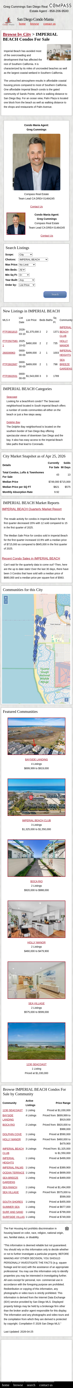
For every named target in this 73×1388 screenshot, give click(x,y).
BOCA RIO (9, 1124)
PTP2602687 (10, 364)
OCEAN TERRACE (13, 1172)
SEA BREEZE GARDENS (66, 364)
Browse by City (17, 34)
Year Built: (11, 279)
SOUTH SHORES (13, 1201)
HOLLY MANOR (12, 1139)
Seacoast (12, 396)
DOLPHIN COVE (12, 1134)
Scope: (9, 254)
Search (31, 1385)
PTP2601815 (10, 331)
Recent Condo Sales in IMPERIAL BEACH (31, 558)
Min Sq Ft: (11, 274)
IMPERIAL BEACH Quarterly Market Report (32, 509)
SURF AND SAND (13, 1212)
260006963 (9, 352)
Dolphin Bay (13, 422)
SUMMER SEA (11, 1206)
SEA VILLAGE (11, 1192)
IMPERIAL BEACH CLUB (65, 332)
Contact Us (49, 23)
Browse (34, 23)
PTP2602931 (10, 376)
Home (22, 23)
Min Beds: (11, 269)
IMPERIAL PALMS (13, 1167)
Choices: (10, 259)
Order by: (11, 284)
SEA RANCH (10, 1187)
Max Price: (11, 264)
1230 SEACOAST (13, 1110)
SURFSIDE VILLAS (14, 1216)
